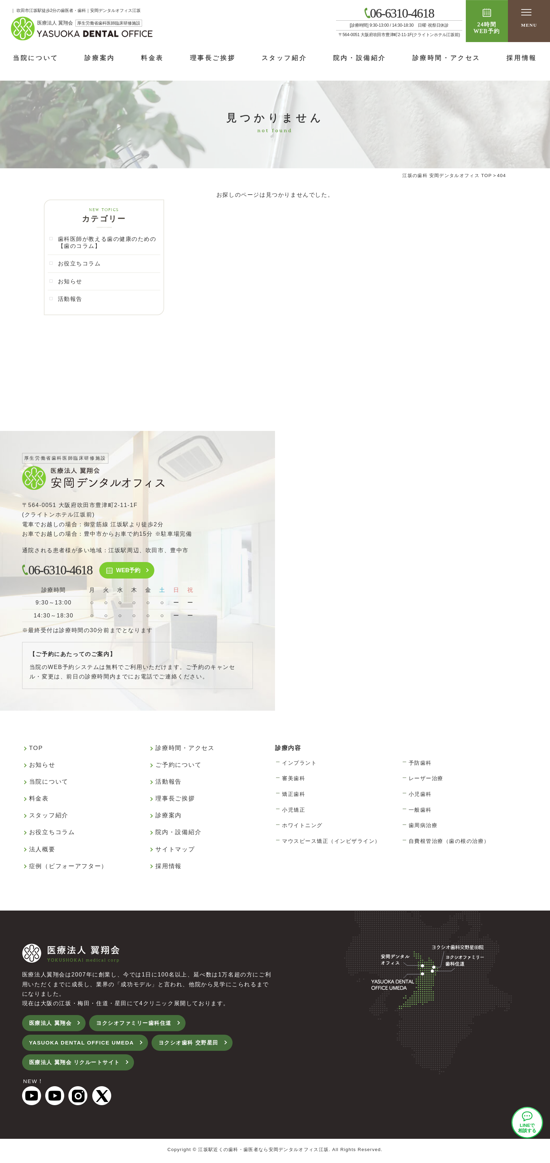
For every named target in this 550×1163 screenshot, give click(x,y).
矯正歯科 (293, 795)
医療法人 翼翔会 (51, 1024)
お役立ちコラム (79, 264)
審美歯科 (293, 779)
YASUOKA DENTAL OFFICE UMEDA (84, 1045)
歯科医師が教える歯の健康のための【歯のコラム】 (107, 242)
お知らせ (70, 282)
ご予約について (178, 766)
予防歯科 (420, 764)
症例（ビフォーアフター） (68, 867)
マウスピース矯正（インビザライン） (331, 842)
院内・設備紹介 (359, 57)
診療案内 (100, 57)
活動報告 (70, 300)
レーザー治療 (426, 779)
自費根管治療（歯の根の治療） (449, 842)
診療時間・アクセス (446, 57)
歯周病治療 (423, 826)
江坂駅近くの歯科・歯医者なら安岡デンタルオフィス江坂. (264, 1152)
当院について (36, 57)
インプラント (299, 764)
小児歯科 (420, 795)
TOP (36, 749)
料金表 (152, 57)
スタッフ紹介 (284, 57)
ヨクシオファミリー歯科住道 (139, 1024)
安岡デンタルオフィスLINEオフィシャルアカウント (527, 1122)
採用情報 (168, 867)
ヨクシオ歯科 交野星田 (196, 1045)
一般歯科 (420, 811)
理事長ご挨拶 (213, 57)
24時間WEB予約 (487, 27)
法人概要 (42, 850)
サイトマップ (175, 850)
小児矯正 (293, 811)
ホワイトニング (302, 826)
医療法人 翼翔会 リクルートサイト (77, 1065)
